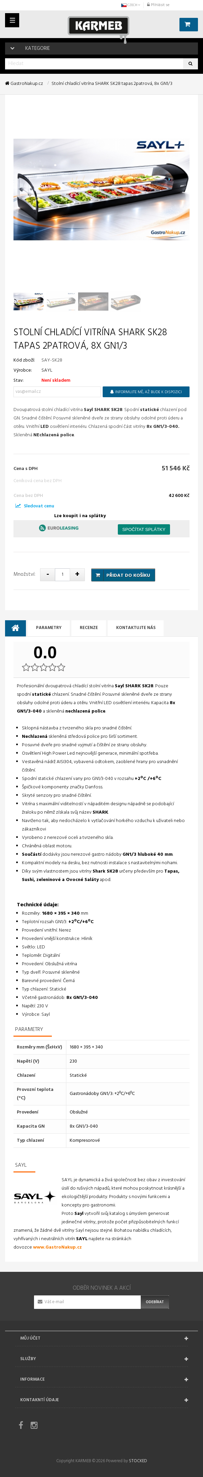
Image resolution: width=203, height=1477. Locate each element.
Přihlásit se (158, 5)
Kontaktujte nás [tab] (138, 628)
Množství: (24, 574)
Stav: (18, 380)
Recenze (90, 628)
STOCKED (138, 1461)
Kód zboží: (24, 360)
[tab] (15, 628)
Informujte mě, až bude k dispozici (146, 392)
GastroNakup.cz (24, 84)
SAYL (47, 370)
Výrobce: (22, 370)
